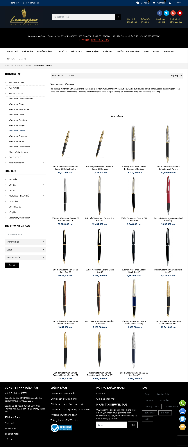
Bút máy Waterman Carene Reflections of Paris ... (134, 167)
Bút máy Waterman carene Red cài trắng (168, 219)
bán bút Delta (163, 394)
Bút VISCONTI (15, 157)
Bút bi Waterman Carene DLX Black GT (134, 219)
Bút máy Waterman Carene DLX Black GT (99, 219)
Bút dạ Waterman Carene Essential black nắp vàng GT (65, 374)
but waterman (172, 406)
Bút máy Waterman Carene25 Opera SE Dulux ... (99, 167)
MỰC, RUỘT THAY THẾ (19, 196)
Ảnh (146, 51)
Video (156, 51)
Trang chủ (12, 51)
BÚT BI (12, 190)
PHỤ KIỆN (13, 201)
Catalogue (168, 51)
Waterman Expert (17, 141)
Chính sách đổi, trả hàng (64, 398)
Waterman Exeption (18, 120)
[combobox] (25, 242)
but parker (149, 412)
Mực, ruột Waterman (18, 152)
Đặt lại (12, 265)
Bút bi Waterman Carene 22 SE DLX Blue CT (134, 374)
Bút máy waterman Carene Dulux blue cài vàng (134, 322)
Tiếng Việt (13, 3)
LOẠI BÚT (62, 51)
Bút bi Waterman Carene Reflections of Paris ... (168, 167)
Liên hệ (22, 58)
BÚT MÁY (13, 179)
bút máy (165, 412)
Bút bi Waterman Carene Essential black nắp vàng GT (100, 374)
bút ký (148, 419)
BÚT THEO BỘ (15, 207)
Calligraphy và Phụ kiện (19, 217)
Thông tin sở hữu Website (64, 420)
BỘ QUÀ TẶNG (92, 51)
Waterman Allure (16, 104)
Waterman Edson (16, 114)
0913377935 (100, 40)
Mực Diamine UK (16, 162)
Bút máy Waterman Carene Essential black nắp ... (168, 322)
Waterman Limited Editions (21, 98)
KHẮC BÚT (108, 51)
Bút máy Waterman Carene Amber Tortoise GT (65, 322)
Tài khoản (175, 2)
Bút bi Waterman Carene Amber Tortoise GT (99, 322)
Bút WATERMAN (24, 65)
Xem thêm (117, 116)
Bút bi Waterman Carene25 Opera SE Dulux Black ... (65, 167)
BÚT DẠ (12, 185)
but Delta (149, 400)
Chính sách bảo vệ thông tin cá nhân (70, 409)
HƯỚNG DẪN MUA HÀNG (128, 51)
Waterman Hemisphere (19, 146)
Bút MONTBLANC (17, 82)
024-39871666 (70, 36)
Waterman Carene (17, 130)
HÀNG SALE (76, 51)
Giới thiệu (27, 51)
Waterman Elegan (17, 125)
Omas (147, 394)
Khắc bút (101, 393)
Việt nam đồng (31, 3)
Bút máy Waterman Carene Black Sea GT (65, 270)
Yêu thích (159, 2)
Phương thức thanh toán (64, 414)
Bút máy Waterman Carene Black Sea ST (134, 270)
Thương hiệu (44, 51)
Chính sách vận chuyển (63, 393)
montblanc (165, 400)
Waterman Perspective (19, 109)
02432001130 (109, 36)
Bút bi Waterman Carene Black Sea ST (168, 270)
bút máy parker (152, 406)
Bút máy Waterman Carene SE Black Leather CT (65, 219)
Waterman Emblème (18, 136)
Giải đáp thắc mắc (106, 398)
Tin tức (11, 58)
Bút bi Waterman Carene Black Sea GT (100, 270)
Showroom (10, 428)
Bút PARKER (14, 88)
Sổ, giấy (12, 212)
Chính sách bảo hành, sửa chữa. (68, 404)
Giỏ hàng (143, 2)
